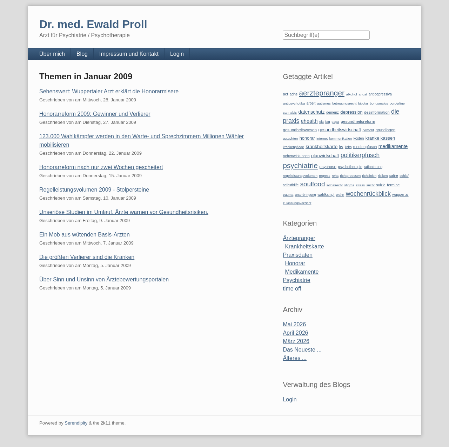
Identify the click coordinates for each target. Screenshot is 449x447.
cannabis (290, 112)
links (348, 147)
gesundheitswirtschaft (340, 129)
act (285, 94)
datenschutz (312, 112)
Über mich (52, 54)
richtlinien (369, 176)
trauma (288, 194)
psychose (327, 167)
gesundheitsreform (358, 121)
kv (341, 146)
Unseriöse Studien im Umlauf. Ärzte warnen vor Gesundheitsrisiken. (123, 212)
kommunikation (340, 138)
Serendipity (76, 423)
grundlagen (385, 130)
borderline (396, 103)
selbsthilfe (291, 185)
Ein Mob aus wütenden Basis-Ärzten (84, 235)
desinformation (376, 112)
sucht (370, 185)
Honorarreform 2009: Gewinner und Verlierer (94, 114)
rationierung (373, 167)
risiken (383, 176)
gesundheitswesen (300, 129)
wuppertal (400, 194)
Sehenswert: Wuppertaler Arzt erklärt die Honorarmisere (109, 91)
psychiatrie (300, 165)
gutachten (290, 138)
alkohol (351, 94)
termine (393, 185)
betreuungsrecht (344, 103)
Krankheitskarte (304, 246)
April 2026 (295, 333)
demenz (332, 112)
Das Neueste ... (302, 350)
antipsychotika (294, 103)
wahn (340, 194)
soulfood (312, 184)
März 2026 (296, 341)
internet (322, 138)
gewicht (368, 130)
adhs (293, 94)
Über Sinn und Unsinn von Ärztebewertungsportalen (104, 279)
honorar (307, 138)
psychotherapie (350, 167)
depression (351, 112)
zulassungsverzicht (297, 203)
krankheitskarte (321, 146)
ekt (321, 122)
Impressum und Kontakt (129, 54)
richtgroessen (350, 176)
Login (177, 54)
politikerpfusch (360, 155)
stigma (349, 185)
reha (335, 176)
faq (327, 122)
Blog (82, 54)
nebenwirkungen (296, 156)
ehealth (309, 121)
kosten (359, 138)
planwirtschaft (325, 155)
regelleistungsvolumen (300, 176)
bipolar (363, 103)
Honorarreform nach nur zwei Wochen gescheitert (101, 167)
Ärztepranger (299, 238)
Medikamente (302, 272)
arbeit (311, 103)
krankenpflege (293, 147)
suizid (381, 185)
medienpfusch (365, 147)
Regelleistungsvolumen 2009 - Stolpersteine (94, 190)
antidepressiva (380, 94)
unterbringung (305, 194)
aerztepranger (321, 93)
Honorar (295, 263)
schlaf (404, 176)
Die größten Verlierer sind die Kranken (86, 257)
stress (360, 185)
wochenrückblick (368, 193)
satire (393, 176)
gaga (335, 122)
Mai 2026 (294, 324)
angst (362, 94)
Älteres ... (295, 358)
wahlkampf (325, 194)
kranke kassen (380, 138)
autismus (324, 103)
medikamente (393, 146)
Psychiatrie (296, 280)
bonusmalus (379, 103)
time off (292, 289)
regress (324, 176)
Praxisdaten (298, 255)
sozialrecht (335, 185)
